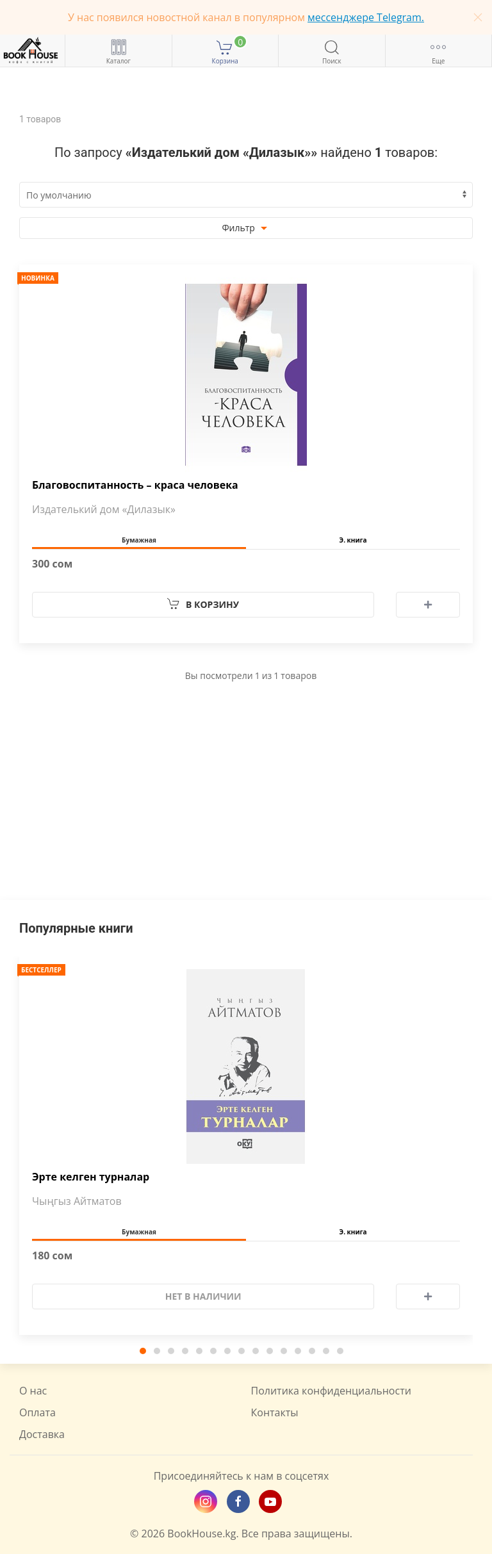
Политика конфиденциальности (331, 1391)
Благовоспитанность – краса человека (135, 485)
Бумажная (139, 540)
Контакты (275, 1412)
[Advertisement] (246, 810)
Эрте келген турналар (90, 1177)
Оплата (37, 1412)
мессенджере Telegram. (366, 17)
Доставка (42, 1434)
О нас (33, 1391)
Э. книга (353, 540)
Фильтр (246, 228)
